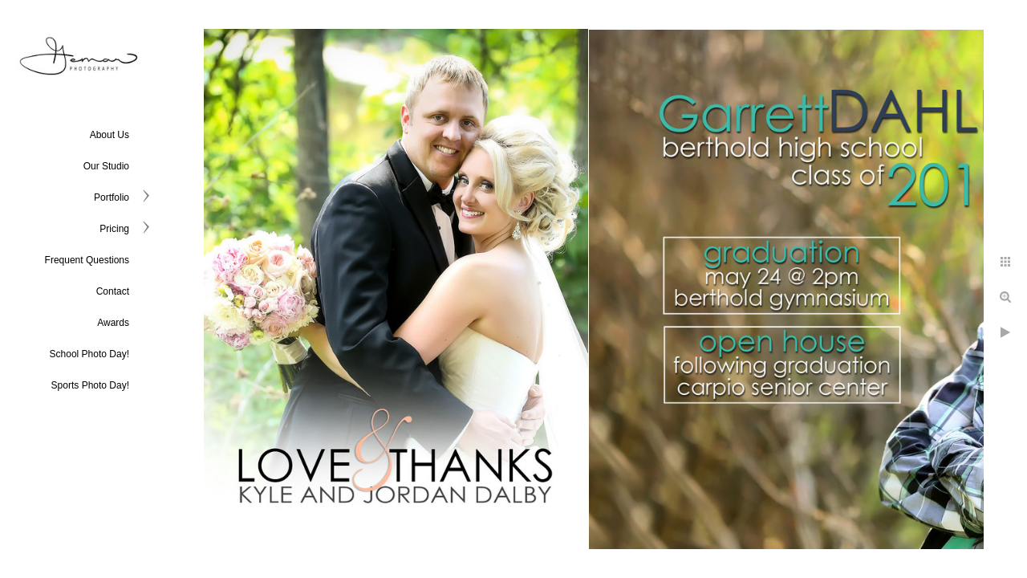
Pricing (114, 228)
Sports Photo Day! (90, 385)
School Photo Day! (89, 354)
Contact (112, 291)
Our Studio (106, 166)
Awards (113, 322)
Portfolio (111, 197)
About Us (109, 134)
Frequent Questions (87, 260)
